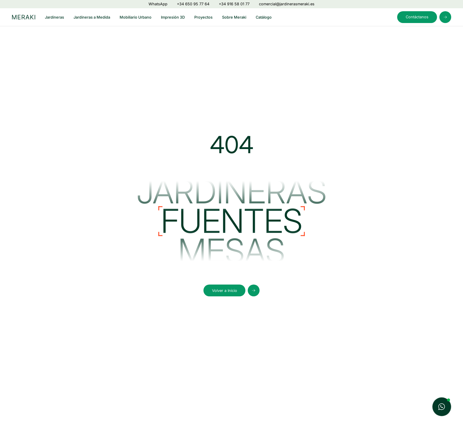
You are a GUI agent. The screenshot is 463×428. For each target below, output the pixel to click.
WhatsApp (158, 4)
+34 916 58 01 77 (234, 4)
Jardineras (54, 17)
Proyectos (203, 17)
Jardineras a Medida (92, 17)
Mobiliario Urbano (135, 17)
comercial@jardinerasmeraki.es (286, 4)
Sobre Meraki (234, 17)
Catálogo (264, 17)
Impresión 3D (173, 17)
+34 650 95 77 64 (193, 4)
